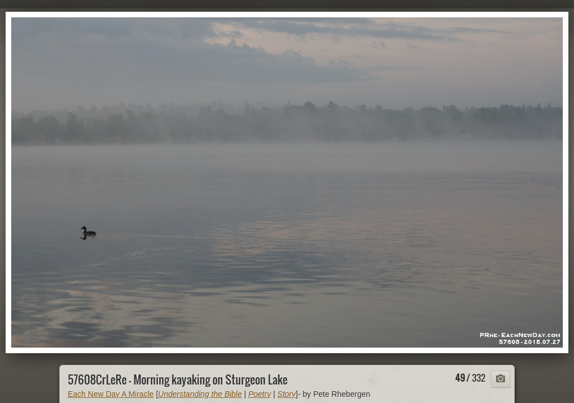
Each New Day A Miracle (111, 394)
